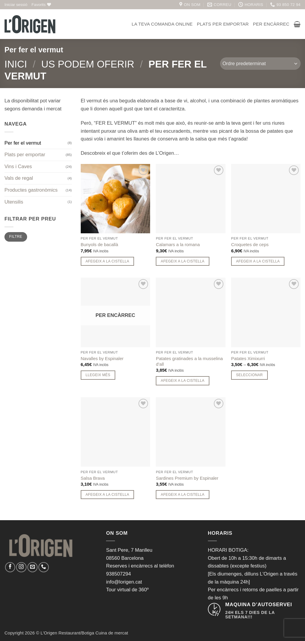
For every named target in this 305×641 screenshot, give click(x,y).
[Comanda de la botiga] (260, 63)
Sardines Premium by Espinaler (187, 478)
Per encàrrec (271, 23)
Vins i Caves (18, 166)
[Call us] (43, 567)
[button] (15, 4)
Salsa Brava (93, 478)
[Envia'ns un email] (32, 567)
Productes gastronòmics (30, 190)
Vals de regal (18, 178)
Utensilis (13, 202)
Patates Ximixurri (248, 358)
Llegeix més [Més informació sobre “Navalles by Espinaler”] (97, 375)
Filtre (15, 236)
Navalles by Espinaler (102, 358)
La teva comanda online (162, 23)
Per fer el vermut (22, 143)
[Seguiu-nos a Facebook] (10, 567)
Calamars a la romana (178, 244)
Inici (15, 64)
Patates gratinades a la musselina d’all (189, 361)
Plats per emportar (223, 23)
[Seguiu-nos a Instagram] (21, 567)
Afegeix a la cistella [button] (107, 261)
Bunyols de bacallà (99, 244)
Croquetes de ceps (250, 244)
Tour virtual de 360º (127, 589)
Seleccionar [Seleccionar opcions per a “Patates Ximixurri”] (249, 375)
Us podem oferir (87, 64)
